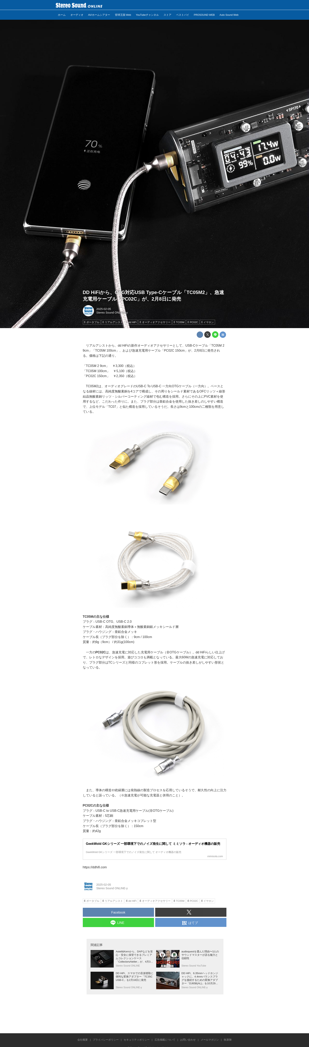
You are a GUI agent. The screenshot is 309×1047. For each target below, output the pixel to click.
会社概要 (82, 1039)
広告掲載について (165, 1039)
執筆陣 (228, 1039)
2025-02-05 (103, 309)
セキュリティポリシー (137, 1039)
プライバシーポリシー (106, 1039)
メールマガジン (210, 1039)
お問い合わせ (188, 1039)
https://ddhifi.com (95, 867)
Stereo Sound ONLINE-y (112, 312)
